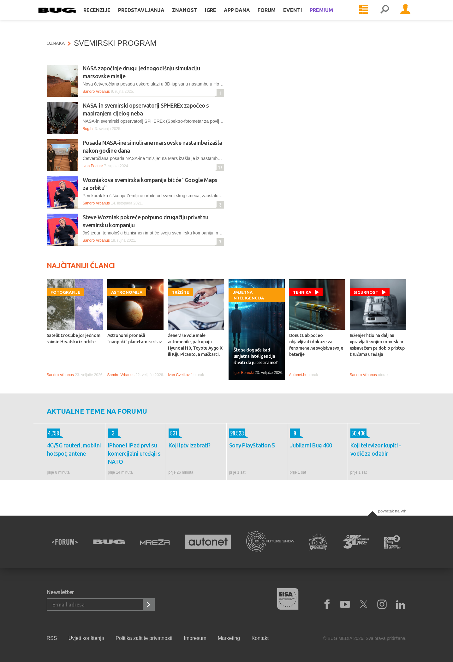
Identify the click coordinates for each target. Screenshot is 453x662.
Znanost (193, 16)
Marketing (229, 638)
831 (173, 433)
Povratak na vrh (392, 511)
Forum (275, 16)
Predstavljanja (150, 16)
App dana (246, 16)
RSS (52, 638)
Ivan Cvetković (180, 375)
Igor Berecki (244, 372)
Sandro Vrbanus (96, 91)
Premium (330, 16)
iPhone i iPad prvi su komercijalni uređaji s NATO (134, 453)
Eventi (301, 16)
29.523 (236, 433)
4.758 (53, 433)
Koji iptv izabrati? (190, 445)
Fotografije (65, 292)
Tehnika (302, 292)
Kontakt (260, 638)
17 (219, 167)
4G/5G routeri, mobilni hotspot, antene (74, 449)
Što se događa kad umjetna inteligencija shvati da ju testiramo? (256, 356)
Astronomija (126, 292)
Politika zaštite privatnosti (144, 638)
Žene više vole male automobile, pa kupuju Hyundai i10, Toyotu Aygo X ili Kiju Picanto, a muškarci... (195, 345)
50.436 (358, 433)
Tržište (180, 292)
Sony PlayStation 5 (252, 445)
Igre (219, 16)
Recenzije (105, 16)
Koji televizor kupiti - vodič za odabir (375, 449)
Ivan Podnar (93, 166)
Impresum (195, 638)
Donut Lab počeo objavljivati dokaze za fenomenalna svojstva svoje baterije (316, 345)
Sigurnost (366, 292)
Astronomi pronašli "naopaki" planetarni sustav (134, 338)
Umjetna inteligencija (248, 295)
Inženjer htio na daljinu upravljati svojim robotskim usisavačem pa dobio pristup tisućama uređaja (377, 345)
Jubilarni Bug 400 (311, 445)
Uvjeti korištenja (86, 638)
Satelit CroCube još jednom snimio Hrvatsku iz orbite (73, 338)
